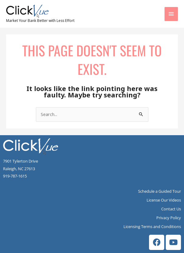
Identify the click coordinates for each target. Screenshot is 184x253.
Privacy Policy (168, 217)
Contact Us (171, 209)
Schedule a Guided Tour (159, 191)
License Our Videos (164, 200)
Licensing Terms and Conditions (152, 226)
